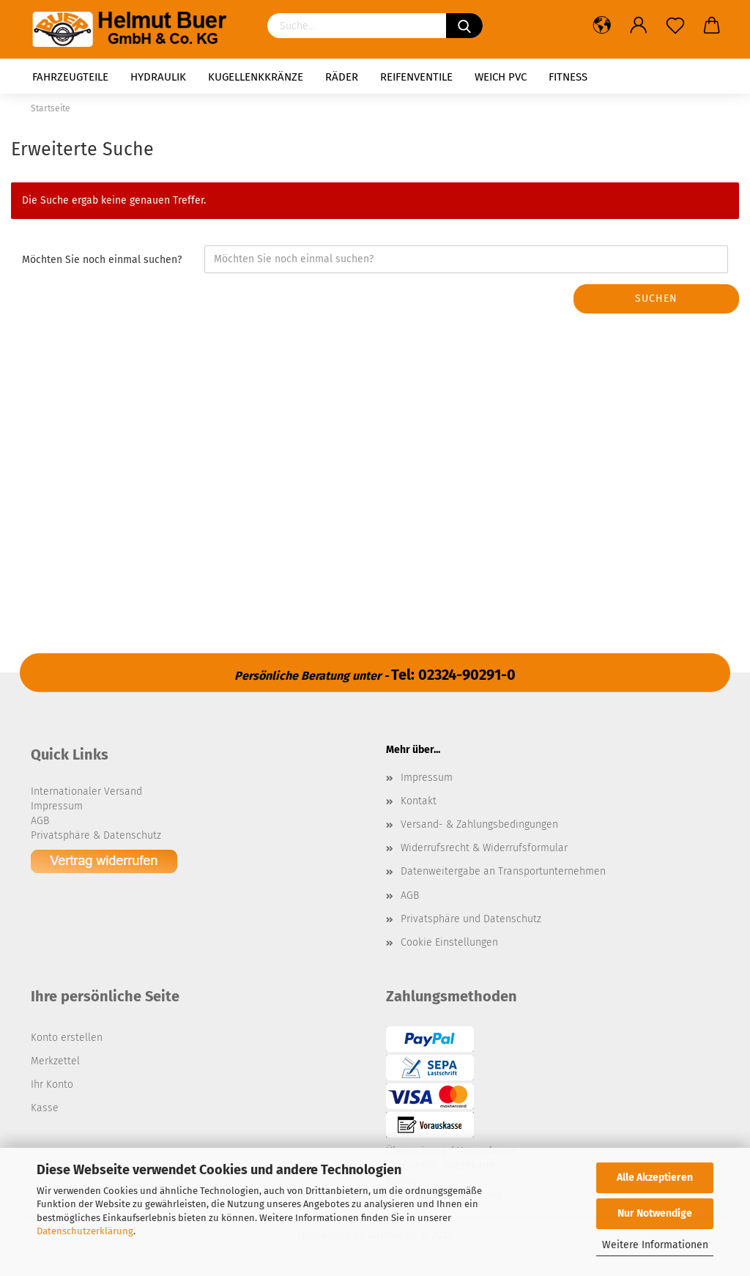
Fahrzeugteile (70, 77)
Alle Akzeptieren (655, 1177)
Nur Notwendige (654, 1213)
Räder (341, 77)
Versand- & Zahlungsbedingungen (479, 824)
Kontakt (419, 801)
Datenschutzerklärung (85, 1230)
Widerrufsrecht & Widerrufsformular (484, 848)
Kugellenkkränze (255, 77)
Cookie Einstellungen (449, 942)
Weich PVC (501, 77)
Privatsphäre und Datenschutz (471, 919)
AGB (410, 895)
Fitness (568, 77)
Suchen (656, 298)
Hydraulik (158, 77)
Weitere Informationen (655, 1245)
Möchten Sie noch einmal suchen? (102, 259)
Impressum (427, 777)
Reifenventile (416, 77)
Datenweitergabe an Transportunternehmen (503, 871)
